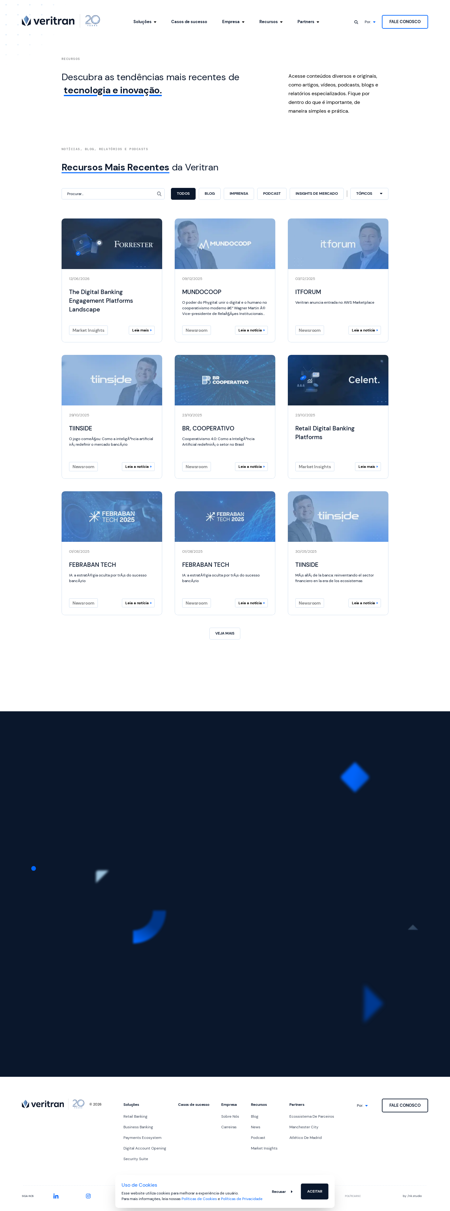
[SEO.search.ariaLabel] (356, 22)
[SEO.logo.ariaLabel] (61, 21)
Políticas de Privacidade (241, 1198)
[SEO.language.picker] (370, 22)
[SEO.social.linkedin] (56, 1196)
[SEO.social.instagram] (88, 1196)
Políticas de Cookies (199, 1198)
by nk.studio (412, 1196)
